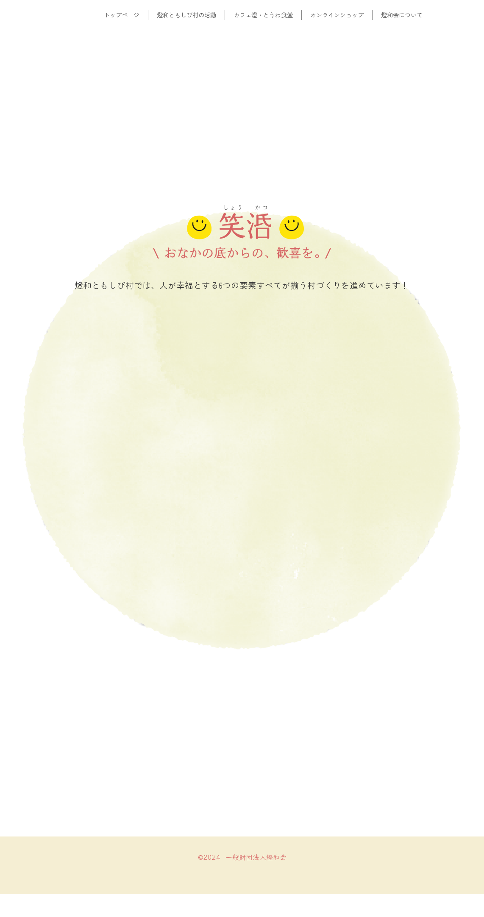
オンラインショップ (337, 14)
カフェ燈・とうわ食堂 (263, 14)
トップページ (121, 14)
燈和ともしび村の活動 (186, 14)
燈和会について (402, 14)
